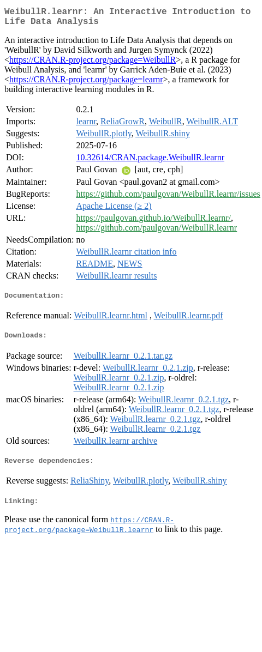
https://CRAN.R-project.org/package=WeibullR (92, 64)
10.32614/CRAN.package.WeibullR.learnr (150, 161)
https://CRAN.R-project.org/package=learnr (86, 83)
